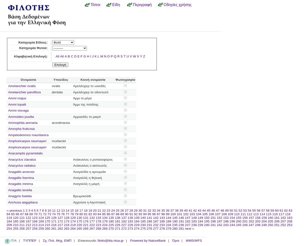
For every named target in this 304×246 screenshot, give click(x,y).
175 (79, 221)
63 (290, 210)
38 (177, 210)
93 (140, 214)
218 (66, 225)
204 (264, 221)
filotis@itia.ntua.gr (110, 240)
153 (226, 218)
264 (73, 228)
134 (105, 218)
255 (16, 228)
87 (113, 214)
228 (130, 225)
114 (262, 214)
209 (9, 225)
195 (207, 221)
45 (208, 210)
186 (149, 221)
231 (149, 225)
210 (16, 225)
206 (277, 221)
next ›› (189, 228)
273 (130, 228)
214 (41, 225)
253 (289, 225)
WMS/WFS (194, 240)
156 (245, 218)
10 (49, 210)
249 (264, 225)
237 (187, 225)
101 (179, 214)
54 (249, 210)
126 (54, 218)
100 (173, 214)
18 (86, 210)
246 (245, 225)
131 (86, 218)
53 (245, 210)
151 (213, 218)
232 (156, 225)
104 (198, 214)
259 (41, 228)
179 (105, 221)
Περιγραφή (142, 4)
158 (257, 218)
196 (213, 221)
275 (143, 228)
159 (264, 218)
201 (245, 221)
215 (47, 225)
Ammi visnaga (18, 110)
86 (108, 214)
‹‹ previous (14, 210)
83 (95, 214)
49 (227, 210)
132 (92, 218)
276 (149, 228)
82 (90, 214)
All (57, 56)
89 (122, 214)
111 (243, 214)
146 (181, 218)
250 (270, 225)
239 (200, 225)
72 (44, 214)
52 (240, 210)
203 (257, 221)
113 (256, 214)
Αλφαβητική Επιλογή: (31, 56)
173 (66, 221)
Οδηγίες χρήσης (178, 4)
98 (163, 214)
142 (156, 218)
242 (219, 225)
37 (172, 210)
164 (9, 221)
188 (162, 221)
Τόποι (95, 4)
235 (175, 225)
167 (28, 221)
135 (111, 218)
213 (35, 225)
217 (60, 225)
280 (175, 228)
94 (145, 214)
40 (186, 210)
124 (41, 218)
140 (143, 218)
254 (9, 228)
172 (60, 221)
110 (237, 214)
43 (199, 210)
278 (162, 228)
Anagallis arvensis (21, 172)
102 (186, 214)
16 (76, 210)
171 (54, 221)
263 (66, 228)
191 (181, 221)
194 (200, 221)
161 (277, 218)
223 (98, 225)
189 (168, 221)
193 (194, 221)
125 (47, 218)
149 (200, 218)
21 (99, 210)
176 (86, 221)
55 (254, 210)
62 (286, 210)
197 (219, 221)
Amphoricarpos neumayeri (27, 141)
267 (92, 228)
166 (22, 221)
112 (249, 214)
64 (8, 214)
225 (111, 225)
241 (213, 225)
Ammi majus (17, 98)
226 (117, 225)
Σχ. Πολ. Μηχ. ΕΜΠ (57, 240)
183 (130, 221)
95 (149, 214)
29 (136, 210)
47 (218, 210)
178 (98, 221)
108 (224, 214)
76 (63, 214)
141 (149, 218)
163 (289, 218)
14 (67, 210)
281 (181, 228)
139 (137, 218)
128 (66, 218)
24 (113, 210)
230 (143, 225)
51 (236, 210)
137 (124, 218)
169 (41, 221)
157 (251, 218)
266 (86, 228)
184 (137, 221)
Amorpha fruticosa (21, 129)
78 (72, 214)
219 (73, 225)
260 (47, 228)
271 (117, 228)
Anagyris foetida (20, 196)
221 (86, 225)
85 (104, 214)
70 (36, 214)
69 (31, 214)
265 (79, 228)
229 (137, 225)
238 (194, 225)
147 (187, 218)
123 (35, 218)
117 (281, 214)
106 (211, 214)
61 (281, 210)
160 (270, 218)
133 (98, 218)
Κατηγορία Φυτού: (33, 48)
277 (156, 228)
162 (283, 218)
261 (54, 228)
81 (86, 214)
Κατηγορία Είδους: (32, 42)
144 (168, 218)
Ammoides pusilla (21, 117)
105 (205, 214)
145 (175, 218)
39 (181, 210)
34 (158, 210)
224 (105, 225)
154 (232, 218)
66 (17, 214)
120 (16, 218)
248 (257, 225)
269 (105, 228)
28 (131, 210)
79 (76, 214)
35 (163, 210)
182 (124, 221)
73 (49, 214)
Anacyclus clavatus (22, 159)
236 (181, 225)
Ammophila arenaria (23, 123)
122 (28, 218)
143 (162, 218)
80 (81, 214)
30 (140, 210)
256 (22, 228)
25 (117, 210)
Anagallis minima (20, 184)
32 (149, 210)
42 (195, 210)
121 (22, 218)
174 (73, 221)
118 (288, 214)
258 (35, 228)
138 (130, 218)
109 (230, 214)
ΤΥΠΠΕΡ (29, 240)
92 (136, 214)
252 (283, 225)
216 (54, 225)
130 (79, 218)
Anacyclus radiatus (22, 165)
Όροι (175, 240)
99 (167, 214)
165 (16, 221)
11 (54, 210)
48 (222, 210)
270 (111, 228)
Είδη (116, 4)
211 (22, 225)
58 (268, 210)
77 (67, 214)
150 (207, 218)
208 (289, 221)
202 (251, 221)
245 (238, 225)
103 (192, 214)
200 (238, 221)
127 (60, 218)
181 (117, 221)
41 (190, 210)
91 (131, 214)
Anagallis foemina (21, 178)
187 (156, 221)
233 (162, 225)
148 (194, 218)
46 (213, 210)
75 (58, 214)
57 (263, 210)
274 (137, 228)
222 (92, 225)
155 (238, 218)
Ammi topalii (17, 104)
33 (154, 210)
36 (167, 210)
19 (90, 210)
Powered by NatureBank (148, 240)
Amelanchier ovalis (22, 86)
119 (9, 218)
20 (95, 210)
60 (277, 210)
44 (204, 210)
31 (145, 210)
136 (117, 218)
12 (58, 210)
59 (272, 210)
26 (122, 210)
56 (258, 210)
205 (270, 221)
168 (35, 221)
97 (158, 214)
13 (63, 210)
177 (92, 221)
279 (168, 228)
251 (277, 225)
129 (73, 218)
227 (124, 225)
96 (154, 214)
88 (117, 214)
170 (47, 221)
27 (127, 210)
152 (219, 218)
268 (98, 228)
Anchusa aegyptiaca (23, 202)
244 (232, 225)
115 (269, 214)
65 (13, 214)
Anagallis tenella (20, 190)
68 (26, 214)
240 (207, 225)
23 (108, 210)
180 (111, 221)
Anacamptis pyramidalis (25, 153)
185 (143, 221)
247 (251, 225)
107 (217, 214)
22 (104, 210)
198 (226, 221)
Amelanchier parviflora (24, 92)
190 (175, 221)
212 (28, 225)
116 (275, 214)
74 (54, 214)
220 (79, 225)
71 (40, 214)
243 (226, 225)
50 (231, 210)
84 (99, 214)
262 (60, 228)
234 (168, 225)
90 (127, 214)
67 (22, 214)
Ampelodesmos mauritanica (28, 135)
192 (187, 221)
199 (232, 221)
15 (72, 210)
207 (283, 221)
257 (28, 228)
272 (124, 228)
